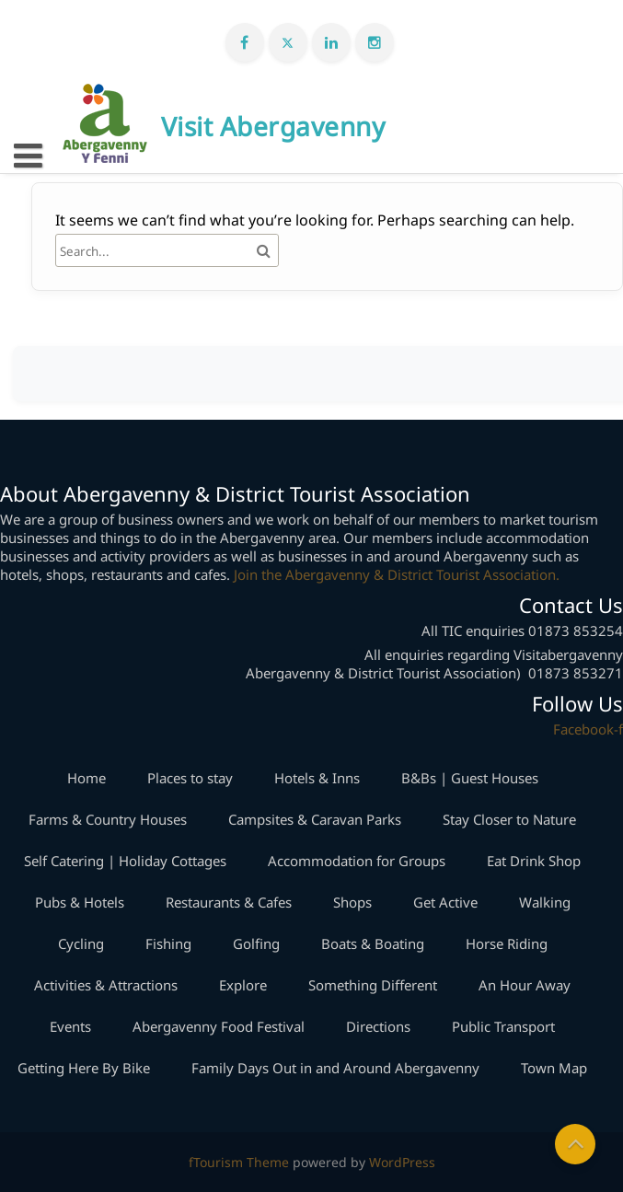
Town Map (554, 1068)
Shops (352, 902)
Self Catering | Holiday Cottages (125, 860)
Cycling (81, 943)
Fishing (168, 943)
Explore (243, 985)
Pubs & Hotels (79, 902)
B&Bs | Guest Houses (469, 778)
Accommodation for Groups (356, 860)
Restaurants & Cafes (229, 902)
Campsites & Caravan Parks (314, 819)
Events (70, 1026)
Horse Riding (507, 943)
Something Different (372, 985)
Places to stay (190, 778)
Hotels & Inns (317, 778)
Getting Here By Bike (83, 1068)
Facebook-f (588, 729)
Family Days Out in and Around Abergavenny (335, 1068)
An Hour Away (525, 985)
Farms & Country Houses (108, 819)
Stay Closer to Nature (509, 819)
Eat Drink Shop (534, 860)
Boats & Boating (372, 943)
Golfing (256, 943)
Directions (378, 1026)
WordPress (402, 1162)
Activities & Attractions (106, 985)
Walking (545, 902)
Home (86, 778)
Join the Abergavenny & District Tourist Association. (397, 574)
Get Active (445, 902)
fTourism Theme (239, 1162)
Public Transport (503, 1026)
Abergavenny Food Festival (219, 1026)
